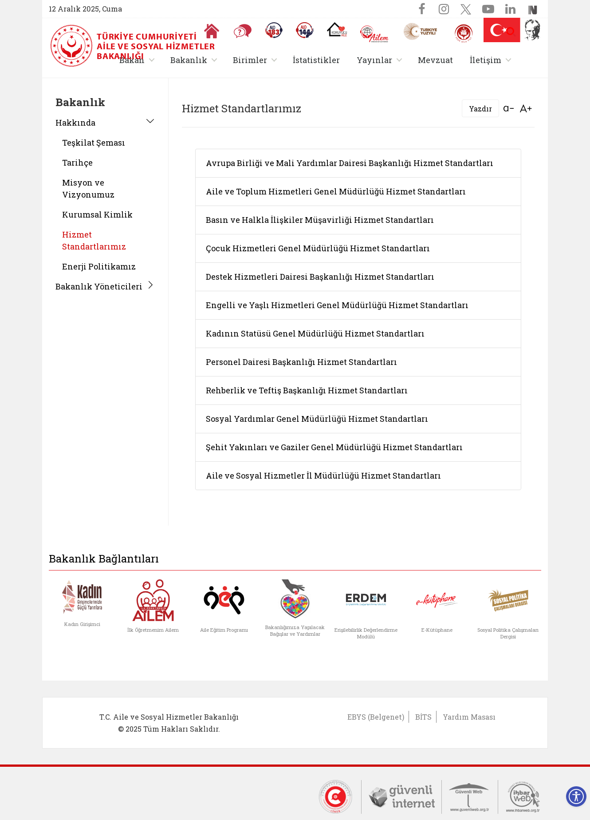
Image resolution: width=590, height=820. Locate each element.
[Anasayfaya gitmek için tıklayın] (211, 31)
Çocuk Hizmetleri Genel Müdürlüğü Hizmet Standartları (318, 248)
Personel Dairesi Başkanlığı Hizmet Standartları (301, 362)
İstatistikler (316, 60)
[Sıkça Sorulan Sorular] (243, 31)
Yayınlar (374, 60)
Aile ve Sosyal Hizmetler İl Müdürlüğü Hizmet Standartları (323, 475)
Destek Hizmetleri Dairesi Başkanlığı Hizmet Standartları (320, 276)
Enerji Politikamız (99, 266)
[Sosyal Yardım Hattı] (305, 30)
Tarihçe (77, 162)
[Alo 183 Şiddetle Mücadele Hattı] (274, 30)
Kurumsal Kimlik (97, 214)
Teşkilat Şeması (93, 142)
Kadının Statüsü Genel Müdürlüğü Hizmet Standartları (315, 333)
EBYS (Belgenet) (375, 716)
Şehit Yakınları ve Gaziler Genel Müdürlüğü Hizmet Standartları (334, 447)
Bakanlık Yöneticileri (98, 286)
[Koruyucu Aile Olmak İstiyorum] (337, 29)
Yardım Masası (469, 716)
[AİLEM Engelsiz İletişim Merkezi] (374, 34)
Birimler (250, 60)
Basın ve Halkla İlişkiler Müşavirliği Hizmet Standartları (320, 219)
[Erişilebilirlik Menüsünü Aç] (576, 796)
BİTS (423, 716)
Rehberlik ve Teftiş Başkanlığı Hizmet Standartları (307, 390)
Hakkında (75, 122)
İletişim (485, 60)
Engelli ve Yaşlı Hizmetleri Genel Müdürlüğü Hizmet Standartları (337, 305)
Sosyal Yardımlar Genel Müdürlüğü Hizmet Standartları (317, 418)
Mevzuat (435, 60)
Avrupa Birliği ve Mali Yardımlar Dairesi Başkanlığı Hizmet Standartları (349, 163)
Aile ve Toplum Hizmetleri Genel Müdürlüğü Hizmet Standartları (336, 191)
